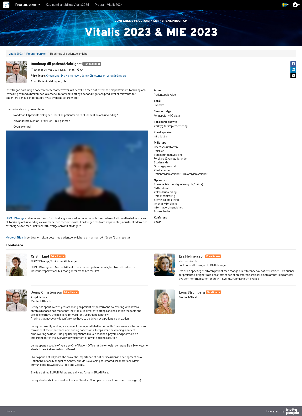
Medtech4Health (16, 237)
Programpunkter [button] (27, 5)
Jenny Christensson (93, 75)
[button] (285, 5)
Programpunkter (36, 53)
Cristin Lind (53, 75)
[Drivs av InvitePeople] (282, 412)
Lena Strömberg (117, 75)
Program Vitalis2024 (108, 5)
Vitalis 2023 (16, 53)
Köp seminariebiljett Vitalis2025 (67, 5)
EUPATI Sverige (15, 218)
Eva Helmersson (70, 75)
